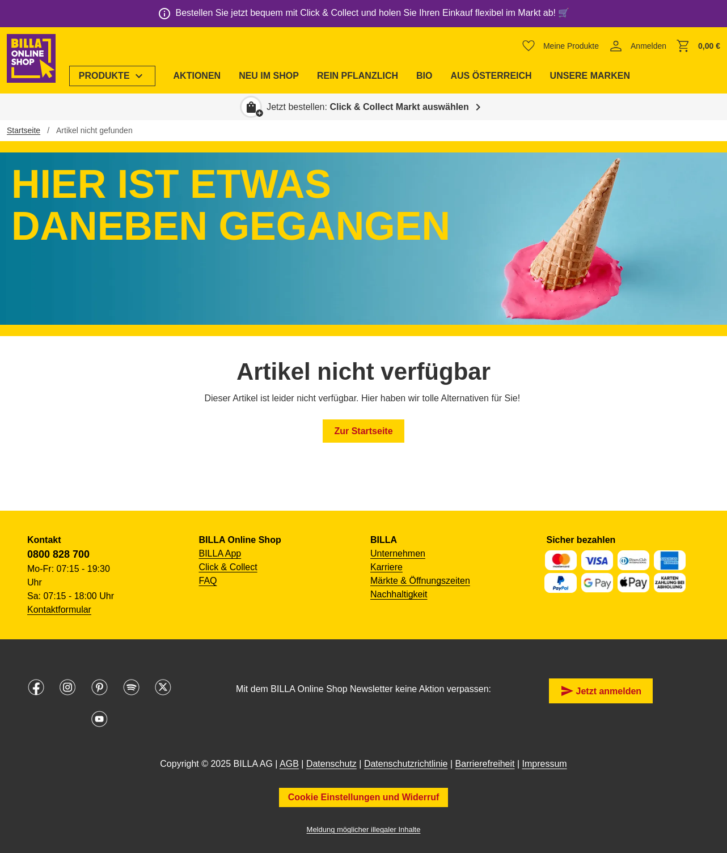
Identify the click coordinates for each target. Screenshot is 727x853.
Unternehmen (397, 553)
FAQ (208, 580)
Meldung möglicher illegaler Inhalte (364, 829)
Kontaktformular (59, 609)
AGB (289, 764)
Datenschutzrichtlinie (406, 764)
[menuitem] (116, 76)
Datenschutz (331, 764)
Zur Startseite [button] (363, 431)
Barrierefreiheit (485, 764)
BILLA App (220, 553)
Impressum (544, 764)
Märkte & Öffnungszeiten (420, 580)
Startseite (23, 130)
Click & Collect (228, 567)
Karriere (386, 567)
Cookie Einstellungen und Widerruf (363, 797)
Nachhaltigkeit (399, 594)
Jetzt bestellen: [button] (368, 107)
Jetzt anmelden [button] (601, 691)
